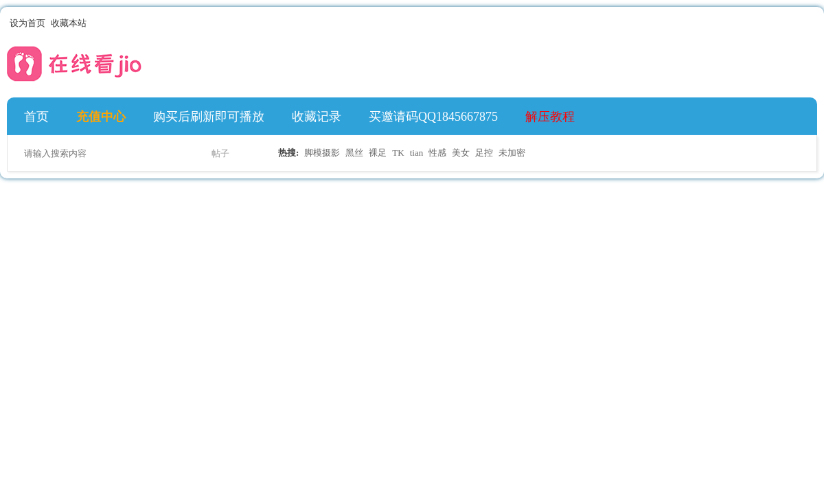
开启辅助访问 (797, 23)
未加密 (512, 153)
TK (398, 153)
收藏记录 (316, 117)
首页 (36, 117)
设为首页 (27, 23)
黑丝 (354, 153)
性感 (437, 153)
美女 (461, 153)
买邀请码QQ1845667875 (433, 117)
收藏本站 (69, 23)
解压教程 (550, 117)
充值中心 (101, 117)
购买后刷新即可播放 (208, 117)
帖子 (220, 153)
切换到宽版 (809, 23)
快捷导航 (802, 116)
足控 (484, 153)
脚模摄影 (322, 153)
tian (417, 153)
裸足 (378, 153)
